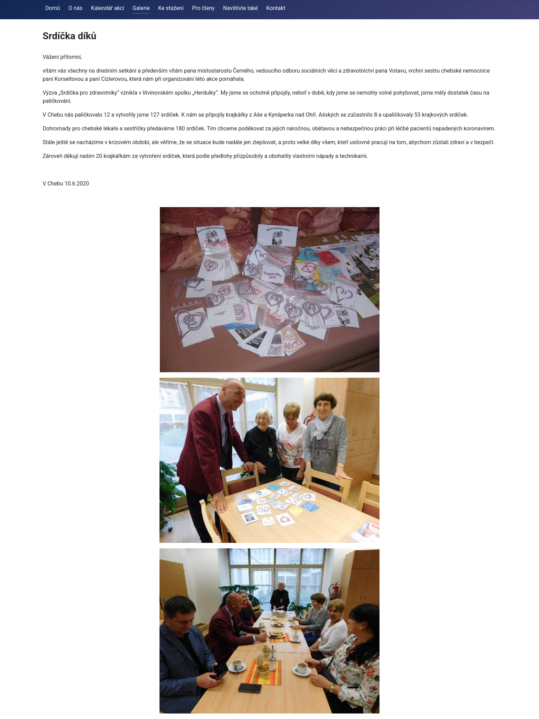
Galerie (141, 8)
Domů (52, 8)
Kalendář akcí (107, 8)
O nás (75, 8)
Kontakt (275, 8)
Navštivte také (240, 8)
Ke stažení (171, 8)
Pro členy (203, 8)
